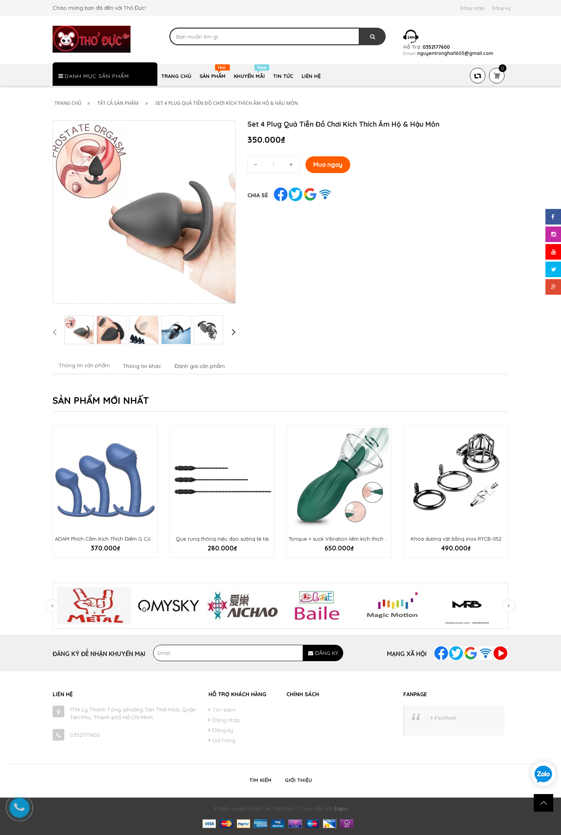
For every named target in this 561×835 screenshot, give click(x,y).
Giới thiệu (298, 780)
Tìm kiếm (224, 709)
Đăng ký (501, 8)
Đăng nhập (472, 8)
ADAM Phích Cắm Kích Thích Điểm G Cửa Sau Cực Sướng (123, 539)
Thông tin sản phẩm (84, 365)
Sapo (341, 808)
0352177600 (85, 734)
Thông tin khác (142, 366)
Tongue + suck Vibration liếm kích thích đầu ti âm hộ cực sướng (365, 539)
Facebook (445, 718)
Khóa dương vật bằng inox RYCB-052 (456, 539)
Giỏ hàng (223, 740)
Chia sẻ (257, 195)
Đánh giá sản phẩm (200, 366)
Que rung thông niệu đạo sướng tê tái (222, 539)
